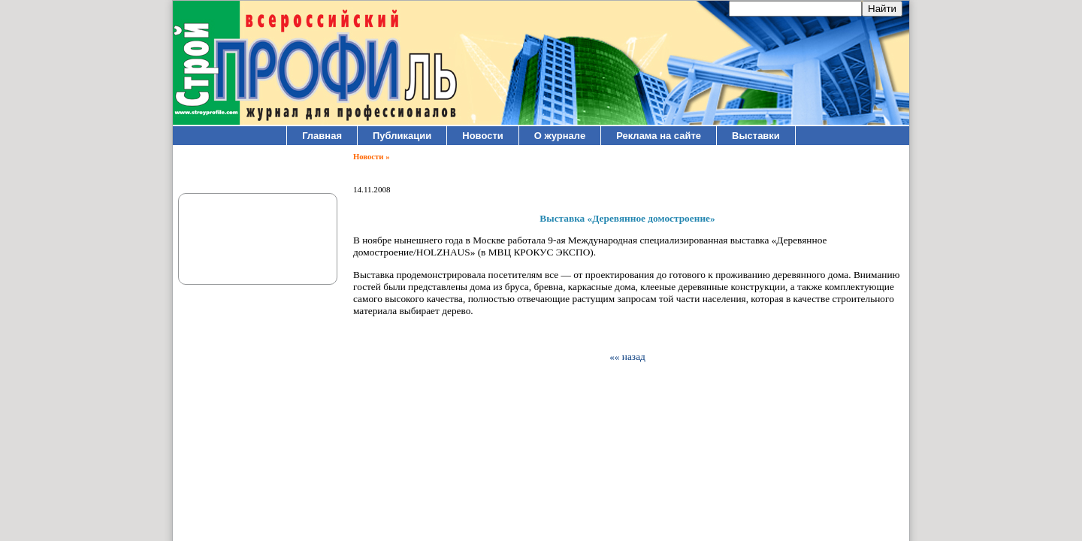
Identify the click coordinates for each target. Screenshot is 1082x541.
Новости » (371, 157)
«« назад (627, 356)
